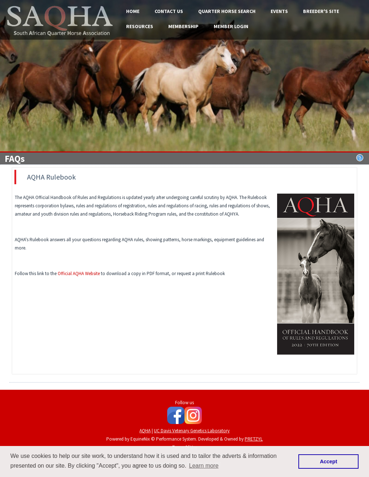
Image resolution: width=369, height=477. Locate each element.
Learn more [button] (204, 466)
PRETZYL (254, 439)
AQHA (145, 431)
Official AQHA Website (79, 273)
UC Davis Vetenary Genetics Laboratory (192, 431)
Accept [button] (328, 461)
